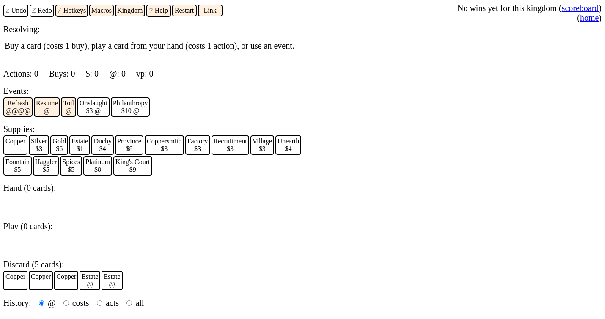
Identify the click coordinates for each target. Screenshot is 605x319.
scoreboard (580, 8)
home (589, 17)
